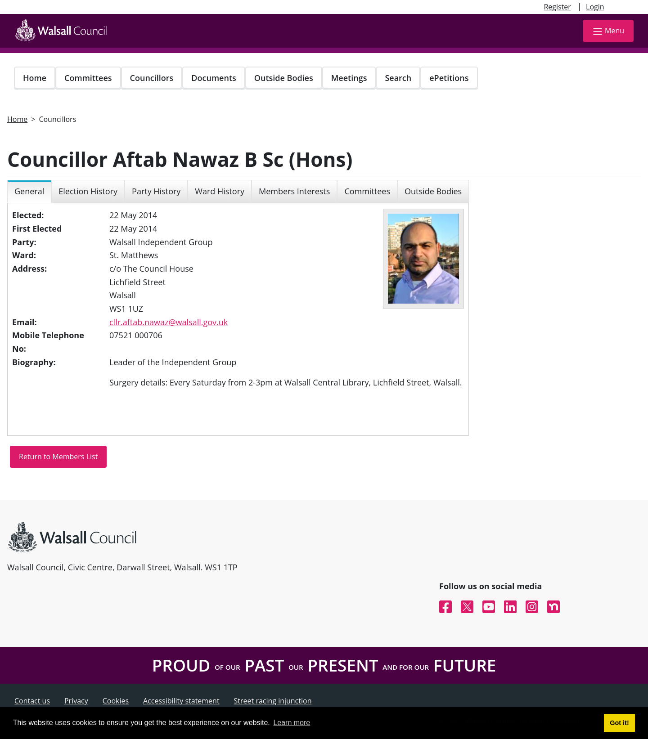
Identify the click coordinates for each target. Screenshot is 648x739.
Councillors (152, 77)
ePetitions (448, 77)
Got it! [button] (619, 722)
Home (34, 77)
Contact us (32, 701)
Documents (213, 77)
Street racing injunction (273, 701)
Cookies (116, 701)
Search (398, 77)
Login (595, 7)
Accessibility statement (181, 701)
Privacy (76, 701)
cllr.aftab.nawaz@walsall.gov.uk (168, 322)
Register (557, 7)
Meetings (349, 77)
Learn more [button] (291, 722)
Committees (88, 77)
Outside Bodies (283, 77)
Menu (608, 31)
